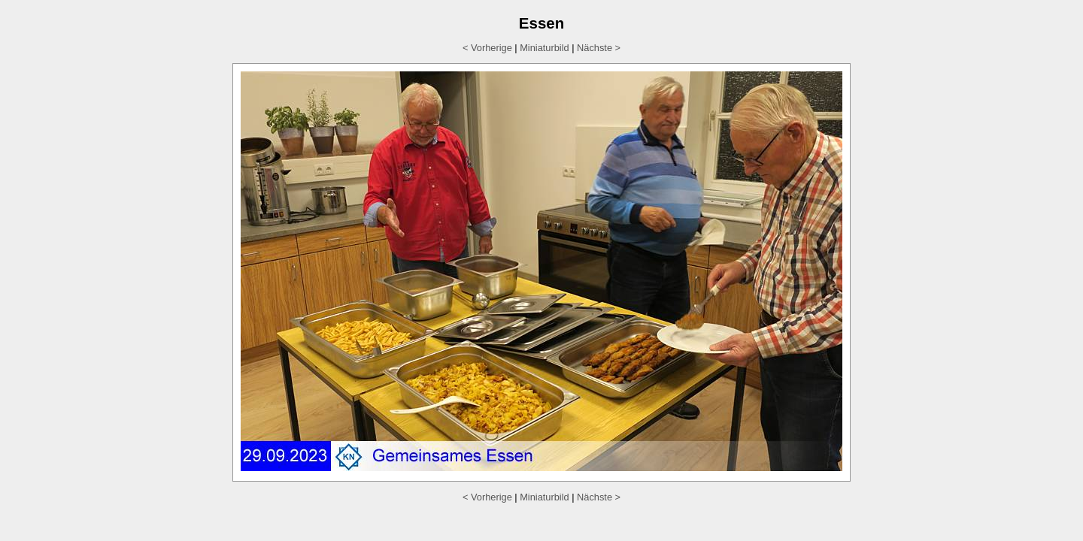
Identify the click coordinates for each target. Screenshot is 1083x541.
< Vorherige (487, 47)
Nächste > (598, 47)
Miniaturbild (544, 47)
